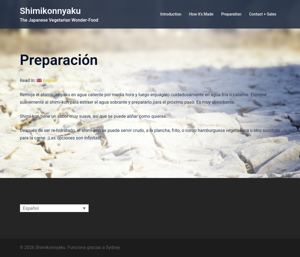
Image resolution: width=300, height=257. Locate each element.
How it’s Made (201, 14)
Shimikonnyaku (50, 11)
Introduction (170, 14)
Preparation (231, 14)
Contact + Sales (262, 14)
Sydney (113, 247)
